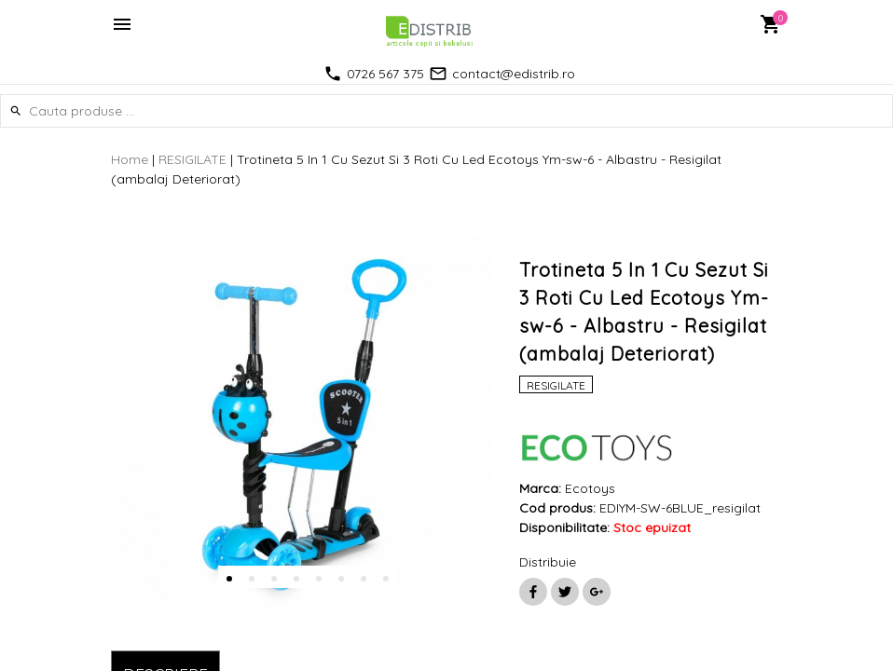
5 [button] (319, 579)
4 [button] (296, 579)
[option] (301, 424)
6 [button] (341, 579)
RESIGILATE (192, 159)
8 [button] (386, 579)
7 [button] (363, 579)
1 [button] (229, 579)
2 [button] (251, 579)
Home (129, 159)
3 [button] (274, 579)
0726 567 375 (385, 73)
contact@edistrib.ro (513, 73)
